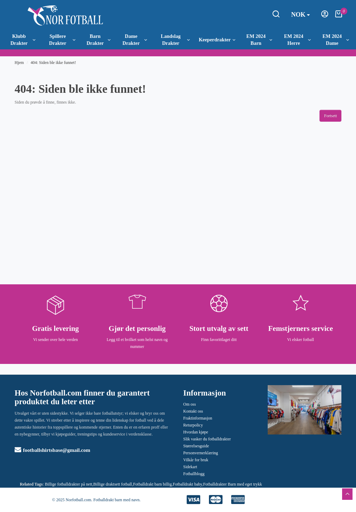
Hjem (19, 62)
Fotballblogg (193, 473)
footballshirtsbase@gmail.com (52, 450)
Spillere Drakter (62, 39)
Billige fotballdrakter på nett (68, 484)
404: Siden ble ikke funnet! (53, 62)
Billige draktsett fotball (112, 484)
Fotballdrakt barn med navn (116, 499)
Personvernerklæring (200, 452)
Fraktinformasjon (197, 418)
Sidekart (190, 466)
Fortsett (330, 115)
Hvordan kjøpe (195, 432)
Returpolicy (193, 425)
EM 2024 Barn (259, 39)
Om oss (189, 404)
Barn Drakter (99, 39)
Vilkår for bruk (195, 459)
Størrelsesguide (196, 446)
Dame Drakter (134, 39)
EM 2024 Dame (335, 39)
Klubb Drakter (22, 39)
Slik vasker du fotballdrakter (207, 439)
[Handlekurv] (338, 16)
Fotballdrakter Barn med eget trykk (232, 484)
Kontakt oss (193, 411)
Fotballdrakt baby (187, 484)
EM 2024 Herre (297, 39)
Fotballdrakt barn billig (152, 484)
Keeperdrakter (217, 39)
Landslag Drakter (175, 39)
